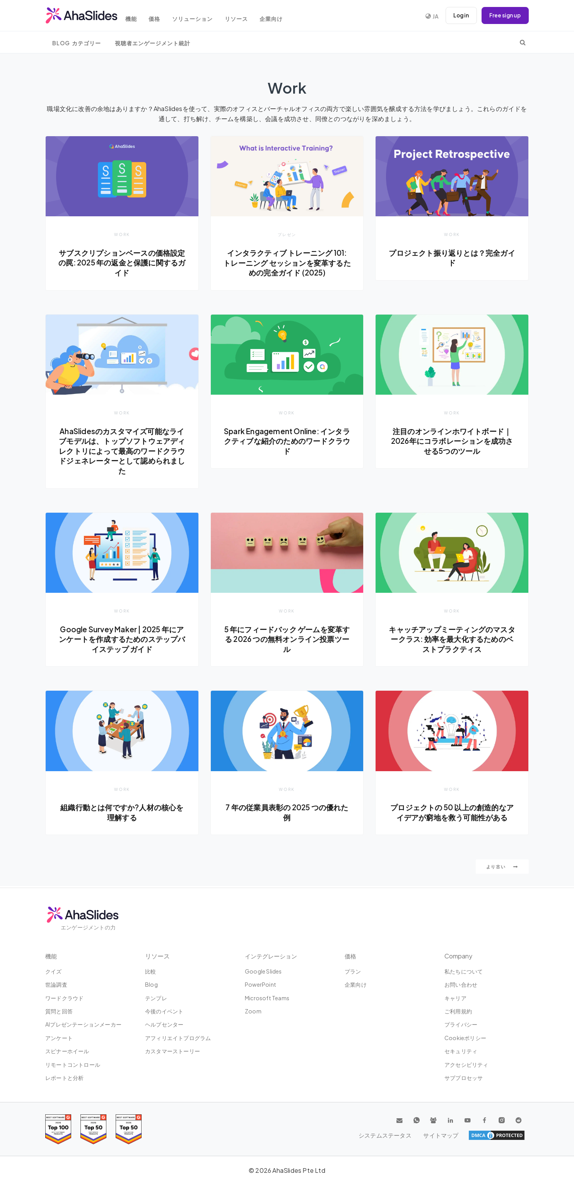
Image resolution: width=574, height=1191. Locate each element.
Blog (151, 984)
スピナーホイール (67, 1050)
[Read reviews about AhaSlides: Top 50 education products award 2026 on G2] (93, 1129)
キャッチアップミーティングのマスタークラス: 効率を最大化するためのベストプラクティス (452, 639)
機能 (136, 16)
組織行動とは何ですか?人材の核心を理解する (122, 813)
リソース (247, 16)
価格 (161, 16)
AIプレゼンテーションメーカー (83, 1024)
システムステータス (452, 1135)
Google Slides (263, 971)
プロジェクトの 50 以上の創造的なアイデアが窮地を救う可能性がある (452, 813)
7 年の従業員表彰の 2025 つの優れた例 (287, 813)
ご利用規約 (458, 1011)
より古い (502, 868)
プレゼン (287, 234)
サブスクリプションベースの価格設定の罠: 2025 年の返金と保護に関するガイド (122, 262)
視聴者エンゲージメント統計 (152, 43)
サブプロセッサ (463, 1077)
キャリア (455, 997)
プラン (353, 971)
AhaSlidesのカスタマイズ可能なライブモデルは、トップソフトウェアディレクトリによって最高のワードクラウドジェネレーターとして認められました (122, 451)
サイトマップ (506, 1135)
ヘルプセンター (164, 1024)
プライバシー (460, 1024)
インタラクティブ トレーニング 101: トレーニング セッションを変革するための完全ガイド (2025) (287, 262)
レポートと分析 (64, 1077)
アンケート (59, 1037)
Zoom (253, 1011)
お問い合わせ (460, 984)
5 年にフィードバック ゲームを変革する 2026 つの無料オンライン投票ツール (287, 639)
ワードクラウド (64, 997)
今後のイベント (164, 1011)
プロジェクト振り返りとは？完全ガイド (452, 257)
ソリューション (201, 16)
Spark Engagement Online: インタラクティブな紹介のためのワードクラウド (286, 441)
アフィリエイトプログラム (178, 1037)
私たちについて (463, 971)
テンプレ (156, 997)
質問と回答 (59, 1011)
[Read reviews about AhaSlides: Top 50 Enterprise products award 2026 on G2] (129, 1129)
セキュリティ (460, 1050)
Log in (459, 15)
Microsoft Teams (267, 997)
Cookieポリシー (465, 1037)
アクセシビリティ (466, 1064)
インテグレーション (273, 956)
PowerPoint (260, 984)
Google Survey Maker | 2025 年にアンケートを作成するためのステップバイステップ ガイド (122, 639)
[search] (523, 42)
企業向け (284, 16)
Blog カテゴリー (76, 43)
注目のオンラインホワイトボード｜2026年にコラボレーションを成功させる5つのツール (452, 441)
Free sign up (504, 15)
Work (122, 234)
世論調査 (56, 984)
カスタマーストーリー (172, 1050)
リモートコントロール (72, 1064)
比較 (150, 971)
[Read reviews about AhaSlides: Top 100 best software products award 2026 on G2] (58, 1129)
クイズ (53, 971)
